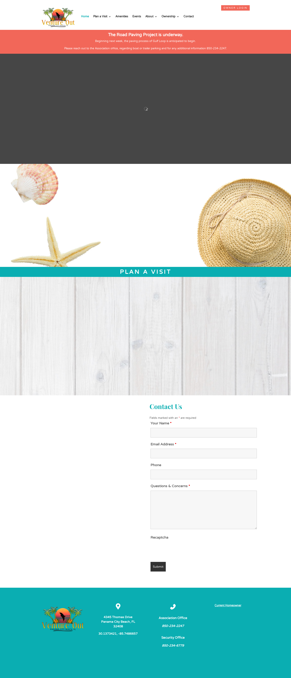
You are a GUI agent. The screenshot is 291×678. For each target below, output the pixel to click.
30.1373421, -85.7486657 (118, 634)
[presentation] (180, 549)
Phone (156, 465)
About (149, 16)
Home (85, 16)
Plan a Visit (100, 16)
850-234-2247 (173, 626)
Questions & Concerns (170, 486)
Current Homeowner (228, 605)
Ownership (168, 16)
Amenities (121, 16)
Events (136, 16)
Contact (189, 16)
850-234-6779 (173, 646)
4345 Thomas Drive (118, 617)
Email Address (163, 444)
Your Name (161, 423)
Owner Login (235, 8)
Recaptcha (159, 537)
